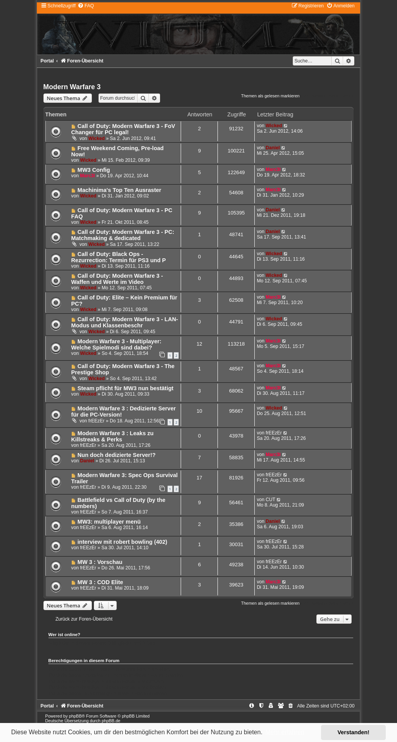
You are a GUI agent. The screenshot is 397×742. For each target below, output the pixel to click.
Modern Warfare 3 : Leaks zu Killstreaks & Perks (112, 436)
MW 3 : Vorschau (100, 562)
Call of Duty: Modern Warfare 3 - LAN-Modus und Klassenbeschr (124, 322)
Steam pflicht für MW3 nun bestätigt (126, 388)
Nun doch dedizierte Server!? (117, 455)
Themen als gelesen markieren (270, 95)
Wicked (96, 138)
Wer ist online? (64, 634)
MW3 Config (94, 170)
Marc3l (87, 175)
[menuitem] (86, 6)
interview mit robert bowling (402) (122, 542)
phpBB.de (111, 720)
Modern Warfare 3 (72, 87)
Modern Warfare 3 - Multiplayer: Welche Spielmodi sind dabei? (116, 344)
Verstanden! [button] (353, 732)
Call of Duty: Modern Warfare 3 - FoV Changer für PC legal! (123, 129)
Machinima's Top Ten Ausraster (119, 190)
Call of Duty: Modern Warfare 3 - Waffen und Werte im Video (117, 279)
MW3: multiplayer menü (109, 522)
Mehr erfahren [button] (284, 732)
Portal (47, 61)
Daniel (273, 147)
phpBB (75, 716)
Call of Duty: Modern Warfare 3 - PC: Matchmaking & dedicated (122, 235)
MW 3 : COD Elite (100, 582)
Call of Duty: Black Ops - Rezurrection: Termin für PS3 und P (118, 257)
